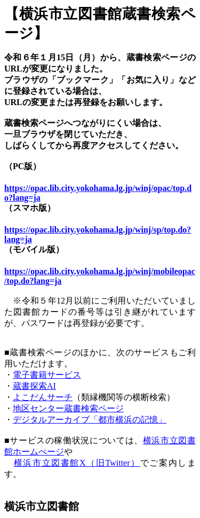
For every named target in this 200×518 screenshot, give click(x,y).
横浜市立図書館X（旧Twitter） (77, 462)
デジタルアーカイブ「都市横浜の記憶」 (89, 419)
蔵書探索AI (34, 386)
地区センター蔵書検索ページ (68, 408)
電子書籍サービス (47, 374)
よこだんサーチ (43, 397)
